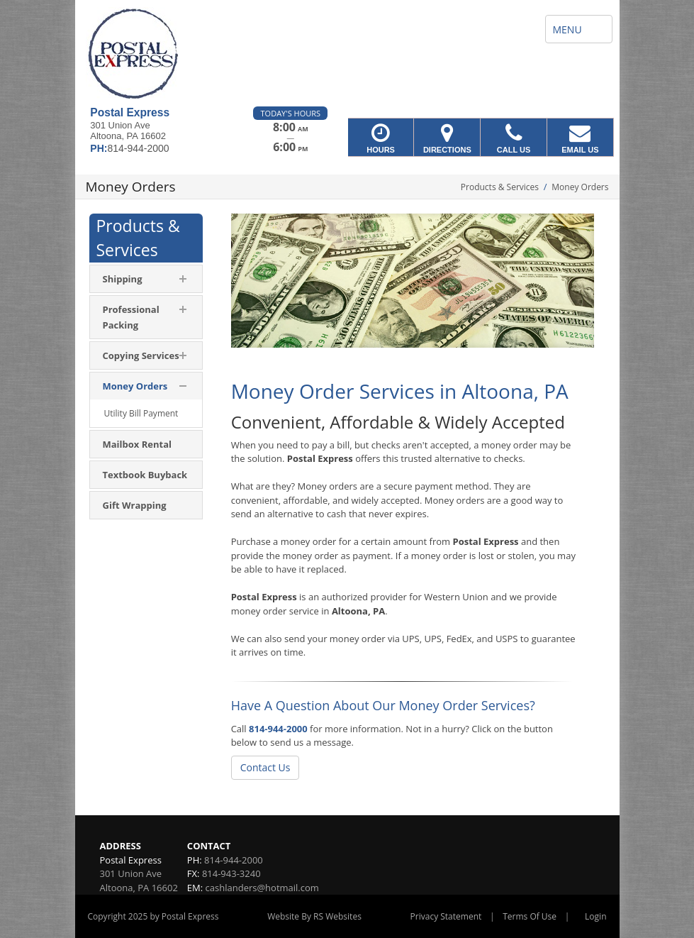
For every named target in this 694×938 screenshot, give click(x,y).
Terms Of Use (529, 916)
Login (595, 916)
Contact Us (265, 767)
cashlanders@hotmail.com (262, 887)
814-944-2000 (278, 728)
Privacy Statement (446, 916)
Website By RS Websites (314, 916)
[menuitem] (146, 278)
